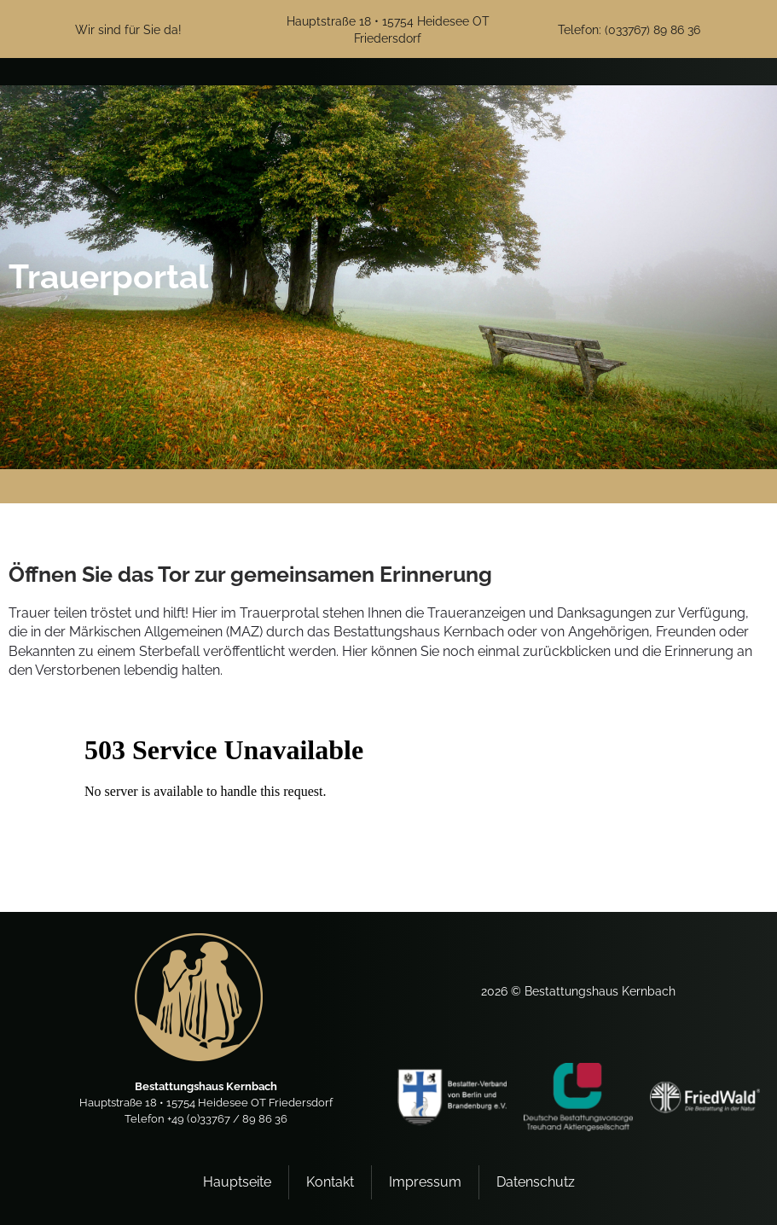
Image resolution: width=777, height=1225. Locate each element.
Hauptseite (237, 1182)
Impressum (425, 1182)
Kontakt (330, 1182)
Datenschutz (535, 1182)
